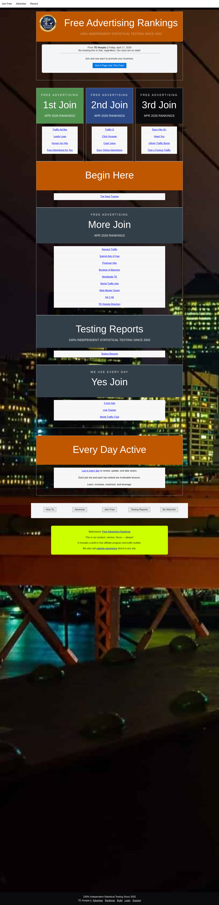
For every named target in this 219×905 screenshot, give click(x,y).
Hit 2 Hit (109, 297)
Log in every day (91, 470)
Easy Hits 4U (159, 129)
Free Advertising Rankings (121, 22)
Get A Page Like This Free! (109, 65)
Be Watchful (169, 509)
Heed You (159, 136)
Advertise (21, 3)
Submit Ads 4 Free (109, 256)
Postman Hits (109, 263)
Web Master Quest (109, 290)
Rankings (110, 900)
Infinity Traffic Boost (159, 143)
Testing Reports (109, 354)
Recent (34, 3)
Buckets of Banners (109, 270)
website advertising (106, 548)
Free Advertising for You (60, 150)
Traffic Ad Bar (59, 129)
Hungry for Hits (60, 143)
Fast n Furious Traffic (159, 150)
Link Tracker (109, 410)
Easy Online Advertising (109, 150)
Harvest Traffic (109, 249)
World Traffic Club (109, 417)
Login (127, 900)
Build (119, 900)
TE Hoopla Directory (109, 304)
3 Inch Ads (109, 403)
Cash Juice (109, 143)
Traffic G (109, 129)
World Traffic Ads (109, 283)
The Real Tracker (109, 196)
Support (136, 900)
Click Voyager (109, 136)
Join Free (7, 3)
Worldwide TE (109, 276)
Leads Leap (60, 136)
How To (50, 509)
